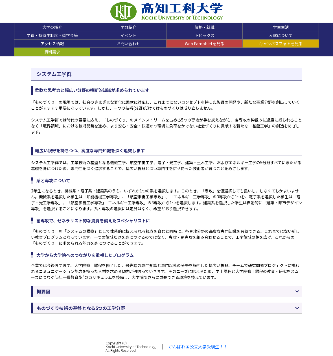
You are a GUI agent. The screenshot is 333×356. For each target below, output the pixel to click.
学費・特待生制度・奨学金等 (52, 35)
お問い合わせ (128, 43)
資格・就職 (204, 27)
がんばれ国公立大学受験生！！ (198, 347)
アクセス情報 (52, 43)
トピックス (204, 35)
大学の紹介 (52, 27)
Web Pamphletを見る (204, 43)
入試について (281, 35)
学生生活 (281, 27)
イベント (128, 35)
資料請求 (52, 52)
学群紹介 (128, 27)
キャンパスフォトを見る (281, 43)
